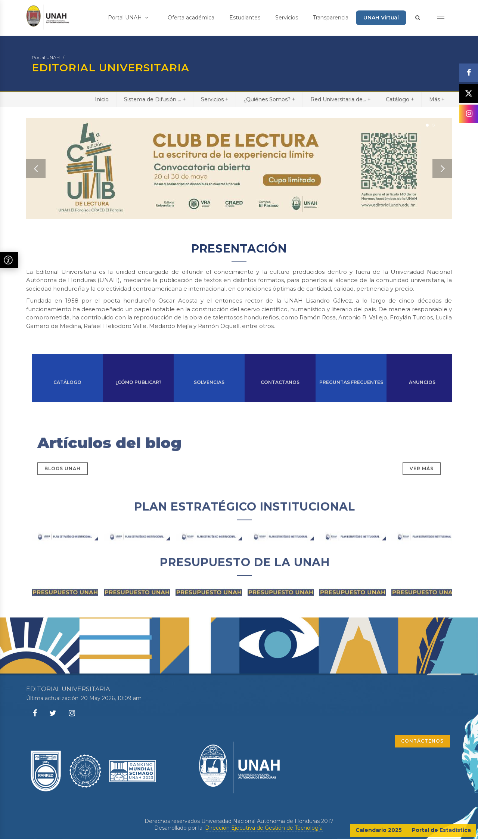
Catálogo (400, 99)
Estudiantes (244, 17)
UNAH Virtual (381, 17)
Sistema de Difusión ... (155, 99)
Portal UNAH (128, 17)
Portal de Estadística (441, 830)
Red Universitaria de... (340, 99)
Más (436, 99)
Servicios (286, 17)
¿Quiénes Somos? (269, 99)
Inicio (102, 99)
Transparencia (330, 17)
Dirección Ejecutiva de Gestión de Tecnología (264, 827)
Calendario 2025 (379, 830)
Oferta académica (191, 17)
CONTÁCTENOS (422, 741)
